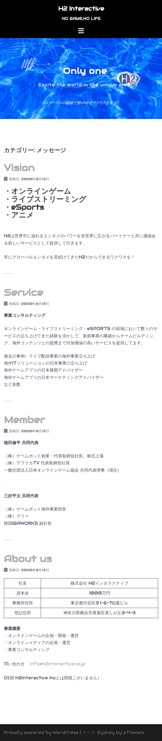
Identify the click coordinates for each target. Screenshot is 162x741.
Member (24, 420)
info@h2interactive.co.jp (57, 664)
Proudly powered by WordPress (41, 732)
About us (28, 559)
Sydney (106, 732)
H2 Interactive (81, 8)
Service (23, 292)
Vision (19, 168)
